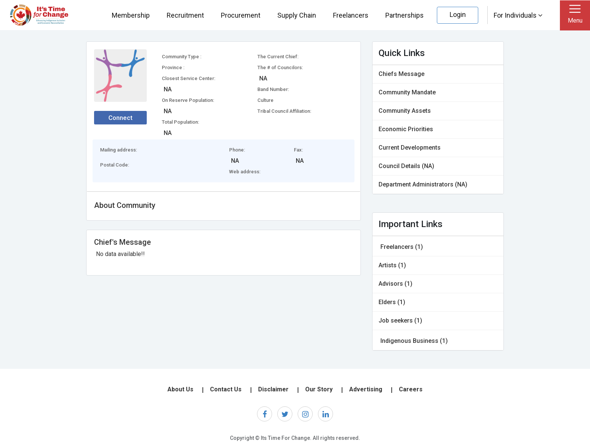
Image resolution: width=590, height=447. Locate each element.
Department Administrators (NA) (423, 184)
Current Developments (410, 147)
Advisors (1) (395, 283)
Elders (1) (392, 302)
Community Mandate (407, 92)
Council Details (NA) (406, 166)
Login (458, 14)
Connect (120, 117)
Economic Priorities (406, 129)
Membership (131, 15)
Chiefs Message (401, 73)
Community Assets (405, 110)
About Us (180, 389)
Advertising (365, 389)
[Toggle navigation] (575, 15)
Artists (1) (392, 265)
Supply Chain (296, 15)
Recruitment (185, 15)
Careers (411, 389)
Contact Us (226, 389)
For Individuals (518, 15)
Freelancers (350, 15)
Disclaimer (273, 389)
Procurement (240, 15)
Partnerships (404, 15)
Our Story (319, 389)
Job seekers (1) (400, 320)
